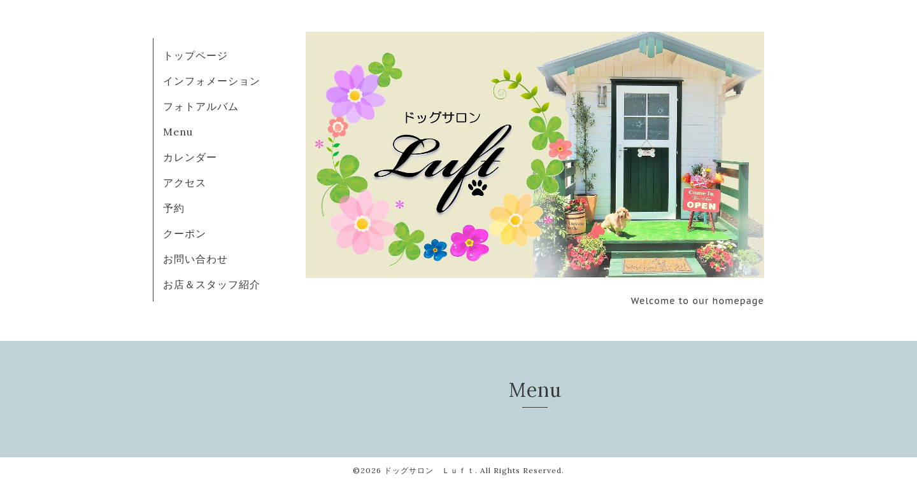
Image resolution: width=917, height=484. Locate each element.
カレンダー (190, 157)
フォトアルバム (201, 106)
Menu (178, 131)
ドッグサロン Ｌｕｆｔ (429, 470)
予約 (174, 208)
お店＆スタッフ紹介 (211, 284)
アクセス (184, 182)
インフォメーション (211, 80)
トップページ (195, 55)
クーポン (184, 233)
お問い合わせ (195, 258)
